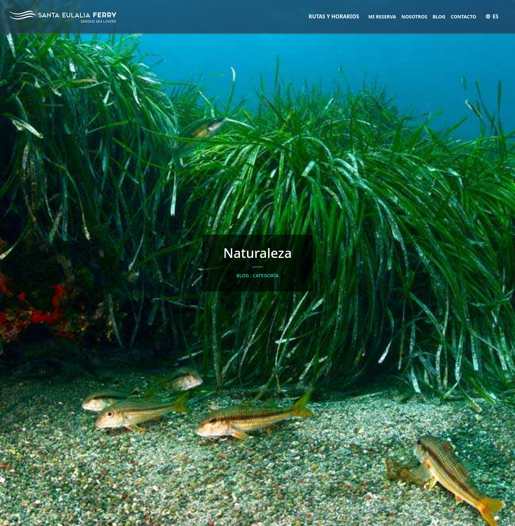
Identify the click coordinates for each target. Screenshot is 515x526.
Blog (439, 16)
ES (492, 16)
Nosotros (414, 16)
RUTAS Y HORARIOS (334, 16)
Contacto (463, 16)
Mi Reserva (382, 16)
